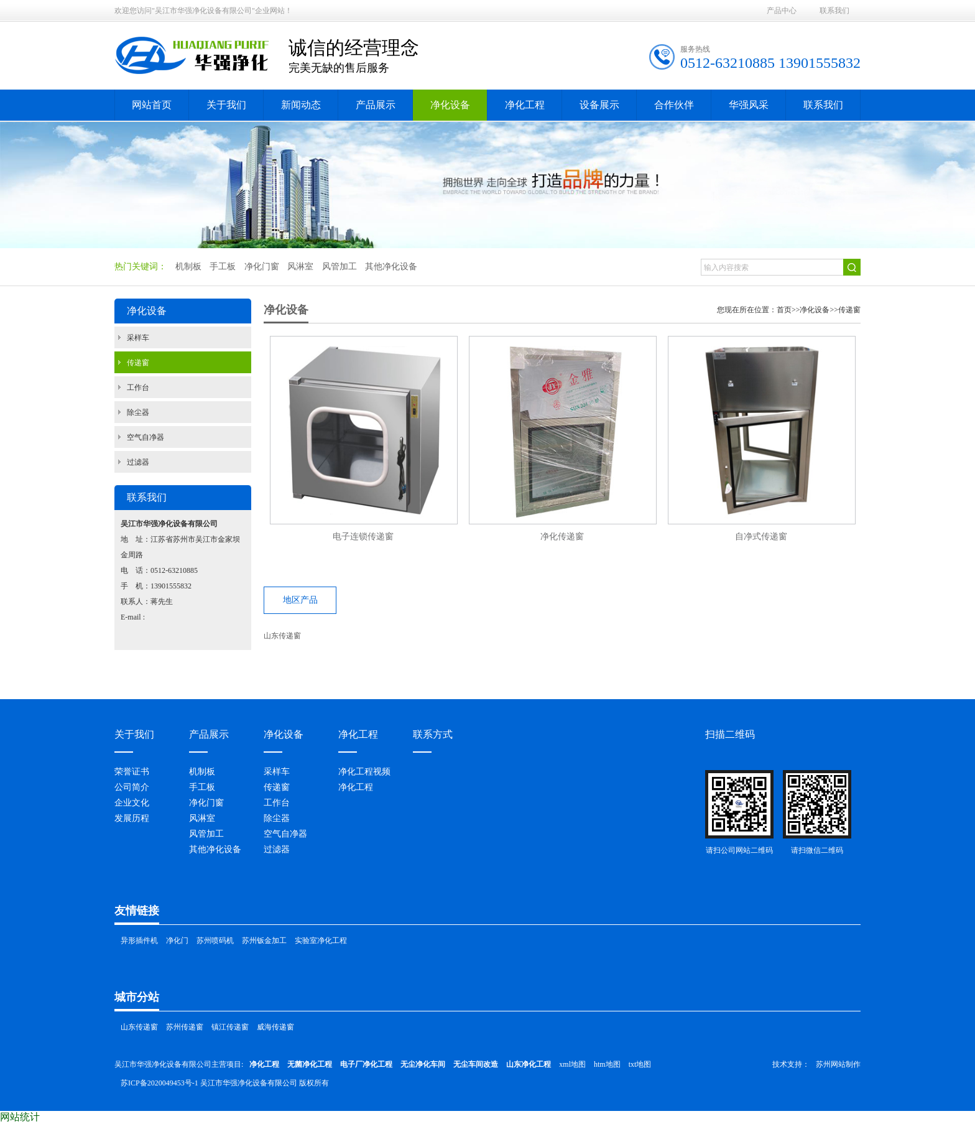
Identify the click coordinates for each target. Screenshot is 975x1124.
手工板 (202, 787)
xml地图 (572, 1064)
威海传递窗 (275, 1027)
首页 (784, 309)
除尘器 (138, 412)
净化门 (177, 940)
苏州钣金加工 (264, 940)
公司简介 (131, 787)
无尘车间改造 (475, 1064)
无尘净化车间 (422, 1064)
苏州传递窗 (184, 1027)
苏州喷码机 (215, 940)
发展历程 (131, 818)
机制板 (202, 771)
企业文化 (131, 802)
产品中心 (782, 10)
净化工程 (355, 787)
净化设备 (814, 309)
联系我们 (834, 10)
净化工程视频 (364, 771)
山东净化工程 (528, 1064)
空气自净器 (145, 437)
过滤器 (138, 462)
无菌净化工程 (309, 1064)
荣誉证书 (131, 771)
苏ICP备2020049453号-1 (159, 1083)
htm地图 (607, 1064)
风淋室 (202, 818)
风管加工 (206, 833)
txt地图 (640, 1064)
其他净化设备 (215, 849)
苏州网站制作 (838, 1064)
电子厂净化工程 (366, 1064)
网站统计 (20, 1117)
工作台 (138, 387)
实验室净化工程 (321, 940)
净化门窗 (206, 802)
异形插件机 (139, 940)
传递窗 (138, 362)
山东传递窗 (282, 635)
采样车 (138, 337)
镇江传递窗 (230, 1027)
